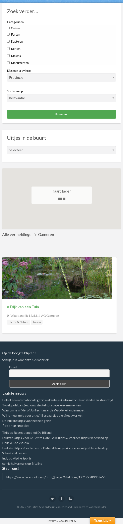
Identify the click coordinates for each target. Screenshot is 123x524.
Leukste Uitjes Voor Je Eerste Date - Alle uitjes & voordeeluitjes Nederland (53, 438)
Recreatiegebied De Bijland (33, 432)
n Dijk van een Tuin (23, 307)
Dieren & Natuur (18, 322)
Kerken (13, 48)
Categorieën (15, 22)
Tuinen (37, 322)
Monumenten (18, 63)
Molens (14, 55)
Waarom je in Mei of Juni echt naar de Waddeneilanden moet (43, 410)
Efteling (37, 463)
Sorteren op (61, 95)
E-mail (13, 367)
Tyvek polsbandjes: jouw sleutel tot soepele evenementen (41, 405)
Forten (13, 34)
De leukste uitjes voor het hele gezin (26, 420)
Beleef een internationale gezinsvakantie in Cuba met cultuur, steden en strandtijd (57, 400)
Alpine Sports (22, 458)
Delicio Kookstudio (15, 443)
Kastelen (15, 41)
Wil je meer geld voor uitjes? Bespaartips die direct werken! (42, 415)
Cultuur (14, 28)
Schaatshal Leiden (14, 453)
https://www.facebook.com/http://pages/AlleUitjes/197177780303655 (56, 477)
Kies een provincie (19, 70)
